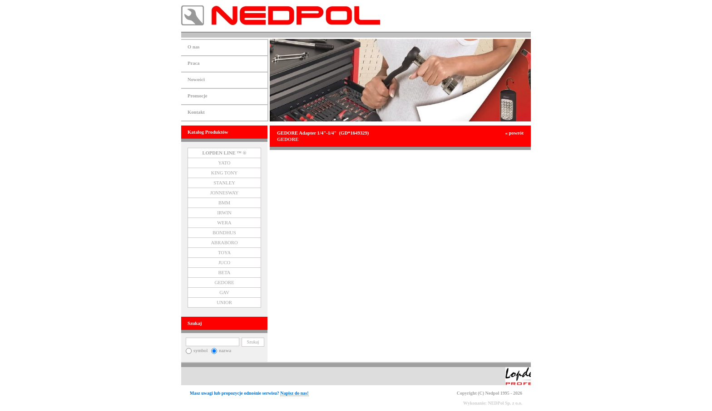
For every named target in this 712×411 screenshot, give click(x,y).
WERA (224, 222)
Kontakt (196, 112)
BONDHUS (224, 232)
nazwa (221, 350)
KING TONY (224, 172)
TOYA (224, 252)
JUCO (224, 262)
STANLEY (224, 182)
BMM (224, 202)
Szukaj (253, 341)
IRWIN (224, 212)
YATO (224, 162)
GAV (224, 292)
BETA (224, 272)
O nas (193, 46)
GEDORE (224, 282)
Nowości (196, 79)
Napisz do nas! (294, 393)
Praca (194, 63)
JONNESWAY (224, 192)
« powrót (514, 133)
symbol (197, 350)
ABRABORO (224, 242)
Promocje (198, 95)
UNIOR (224, 302)
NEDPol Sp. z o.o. (505, 403)
